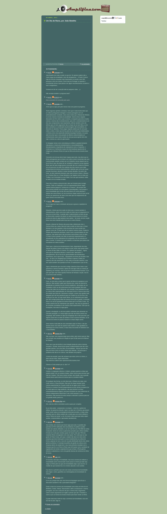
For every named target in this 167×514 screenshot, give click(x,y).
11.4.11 (50, 368)
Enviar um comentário (53, 504)
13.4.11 (50, 457)
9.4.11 (61, 64)
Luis (56, 457)
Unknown (57, 72)
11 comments (85, 64)
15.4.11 (50, 478)
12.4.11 (50, 422)
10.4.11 (50, 333)
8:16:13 (56, 97)
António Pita (58, 333)
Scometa (57, 104)
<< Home (48, 509)
